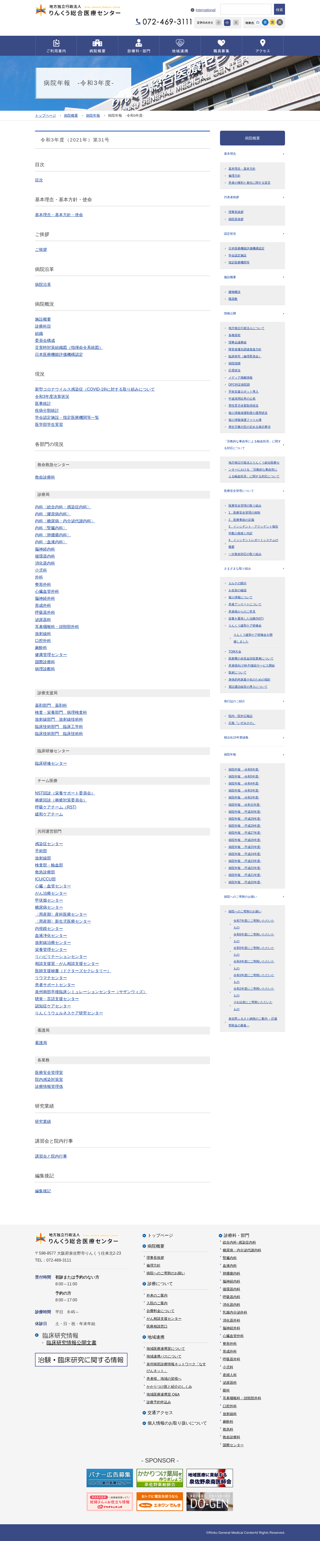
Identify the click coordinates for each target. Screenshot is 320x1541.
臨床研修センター (51, 763)
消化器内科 (231, 1305)
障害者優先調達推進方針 (245, 349)
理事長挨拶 (236, 212)
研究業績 (43, 1121)
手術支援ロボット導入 (243, 391)
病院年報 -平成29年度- (244, 818)
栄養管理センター (51, 949)
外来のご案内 (157, 1295)
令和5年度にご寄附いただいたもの (254, 951)
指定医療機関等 (239, 262)
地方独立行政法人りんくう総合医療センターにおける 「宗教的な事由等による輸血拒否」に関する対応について (254, 469)
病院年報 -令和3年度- (243, 790)
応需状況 (234, 370)
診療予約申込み (158, 1402)
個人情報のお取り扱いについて (177, 1423)
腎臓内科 (230, 1258)
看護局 (41, 1043)
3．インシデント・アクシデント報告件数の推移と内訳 (253, 530)
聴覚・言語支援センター (57, 999)
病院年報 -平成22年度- (244, 868)
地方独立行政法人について (246, 328)
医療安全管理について (239, 491)
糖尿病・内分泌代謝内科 (242, 1250)
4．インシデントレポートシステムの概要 (253, 543)
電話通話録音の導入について (248, 687)
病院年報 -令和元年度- (244, 804)
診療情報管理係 (49, 1086)
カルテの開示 (237, 583)
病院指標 (234, 363)
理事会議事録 (237, 342)
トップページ (45, 115)
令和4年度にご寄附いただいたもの (254, 965)
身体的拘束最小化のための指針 (249, 679)
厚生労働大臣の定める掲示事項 (249, 427)
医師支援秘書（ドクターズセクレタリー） (73, 971)
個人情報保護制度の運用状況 (248, 413)
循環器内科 (231, 1289)
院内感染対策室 (49, 1079)
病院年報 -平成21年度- (244, 875)
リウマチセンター (51, 978)
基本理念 (230, 153)
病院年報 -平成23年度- (244, 861)
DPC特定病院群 (239, 384)
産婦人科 (230, 1375)
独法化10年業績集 (236, 737)
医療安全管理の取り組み (245, 505)
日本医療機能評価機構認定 (246, 248)
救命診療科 (231, 1437)
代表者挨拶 (231, 197)
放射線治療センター (53, 942)
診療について (160, 1283)
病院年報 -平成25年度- (244, 847)
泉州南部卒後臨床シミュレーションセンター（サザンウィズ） (91, 992)
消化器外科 (231, 1320)
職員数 (233, 299)
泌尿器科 (230, 1383)
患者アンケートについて (245, 604)
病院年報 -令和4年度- (243, 783)
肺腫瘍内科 (231, 1273)
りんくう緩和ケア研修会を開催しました (253, 638)
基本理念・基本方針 (242, 168)
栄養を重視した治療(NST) (246, 618)
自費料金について (160, 1311)
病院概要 (71, 115)
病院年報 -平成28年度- (244, 825)
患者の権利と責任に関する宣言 (249, 182)
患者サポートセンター (55, 985)
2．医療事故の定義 (241, 520)
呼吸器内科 (231, 1297)
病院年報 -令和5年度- (243, 776)
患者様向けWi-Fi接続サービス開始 (251, 665)
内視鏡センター (49, 928)
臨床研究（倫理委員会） (245, 356)
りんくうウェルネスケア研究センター (69, 1013)
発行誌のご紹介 (234, 701)
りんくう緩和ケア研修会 (245, 625)
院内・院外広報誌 (240, 716)
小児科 (228, 1367)
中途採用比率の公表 (242, 398)
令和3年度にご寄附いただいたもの (254, 978)
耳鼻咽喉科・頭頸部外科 (242, 1398)
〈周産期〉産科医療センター (61, 914)
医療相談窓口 (157, 1326)
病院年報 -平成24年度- (244, 854)
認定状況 (230, 233)
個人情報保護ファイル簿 (245, 420)
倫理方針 (234, 175)
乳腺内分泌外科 (235, 1312)
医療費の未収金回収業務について (251, 658)
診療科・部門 (236, 1235)
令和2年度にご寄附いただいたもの (254, 992)
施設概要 (230, 277)
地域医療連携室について (165, 1349)
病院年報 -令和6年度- (243, 769)
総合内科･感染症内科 (239, 1242)
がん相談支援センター (164, 1319)
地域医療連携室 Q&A (163, 1394)
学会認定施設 (237, 255)
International (206, 10)
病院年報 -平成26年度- (244, 840)
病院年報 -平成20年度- (244, 882)
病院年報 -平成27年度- (244, 832)
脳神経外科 (231, 1328)
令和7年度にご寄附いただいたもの (254, 924)
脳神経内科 (231, 1281)
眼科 (226, 1390)
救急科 (228, 1429)
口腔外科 (230, 1406)
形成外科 (230, 1351)
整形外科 (230, 1344)
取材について (237, 672)
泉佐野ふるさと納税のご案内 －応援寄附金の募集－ (252, 1022)
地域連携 (156, 1337)
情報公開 (230, 313)
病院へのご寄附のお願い (240, 896)
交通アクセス (160, 1412)
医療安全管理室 (49, 1072)
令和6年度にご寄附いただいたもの (254, 938)
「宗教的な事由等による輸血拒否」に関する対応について (252, 445)
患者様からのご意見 (242, 611)
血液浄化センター (51, 935)
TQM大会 (234, 651)
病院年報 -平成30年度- (244, 811)
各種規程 (234, 335)
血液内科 (230, 1266)
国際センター (233, 1445)
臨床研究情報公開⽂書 (71, 1342)
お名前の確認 (237, 590)
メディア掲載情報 (240, 377)
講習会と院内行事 (51, 1156)
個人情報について (240, 597)
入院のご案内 (157, 1303)
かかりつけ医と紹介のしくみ (169, 1387)
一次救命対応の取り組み (245, 554)
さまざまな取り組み (237, 568)
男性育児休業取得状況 (243, 405)
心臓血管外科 (233, 1336)
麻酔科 (228, 1422)
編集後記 (43, 1191)
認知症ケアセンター (53, 1006)
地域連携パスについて (164, 1356)
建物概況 (234, 292)
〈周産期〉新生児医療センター (63, 921)
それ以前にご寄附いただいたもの (253, 1005)
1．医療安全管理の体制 (244, 512)
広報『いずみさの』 (242, 723)
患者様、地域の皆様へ (164, 1379)
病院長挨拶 (236, 219)
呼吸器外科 (231, 1359)
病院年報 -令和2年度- (243, 797)
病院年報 (93, 115)
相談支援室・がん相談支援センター (67, 963)
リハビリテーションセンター (61, 956)
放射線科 (230, 1414)
